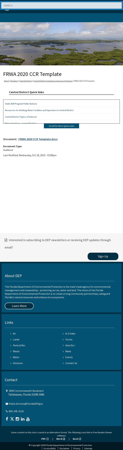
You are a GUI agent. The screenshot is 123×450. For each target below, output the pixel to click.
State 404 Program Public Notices (21, 103)
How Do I (69, 345)
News (67, 351)
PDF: (45, 438)
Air (13, 333)
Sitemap (88, 448)
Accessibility (50, 448)
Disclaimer (65, 448)
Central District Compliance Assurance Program (52, 81)
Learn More (19, 306)
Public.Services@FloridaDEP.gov (26, 403)
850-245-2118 (16, 411)
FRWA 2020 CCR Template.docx (38, 139)
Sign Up (103, 256)
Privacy (76, 448)
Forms (67, 339)
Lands (14, 339)
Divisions (14, 81)
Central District (25, 81)
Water (14, 357)
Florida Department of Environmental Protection (69, 445)
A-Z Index (69, 333)
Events (68, 357)
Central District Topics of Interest (21, 116)
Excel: (77, 438)
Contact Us (70, 363)
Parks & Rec (17, 345)
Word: (60, 438)
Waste (15, 351)
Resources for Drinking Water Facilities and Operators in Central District (39, 110)
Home (6, 81)
